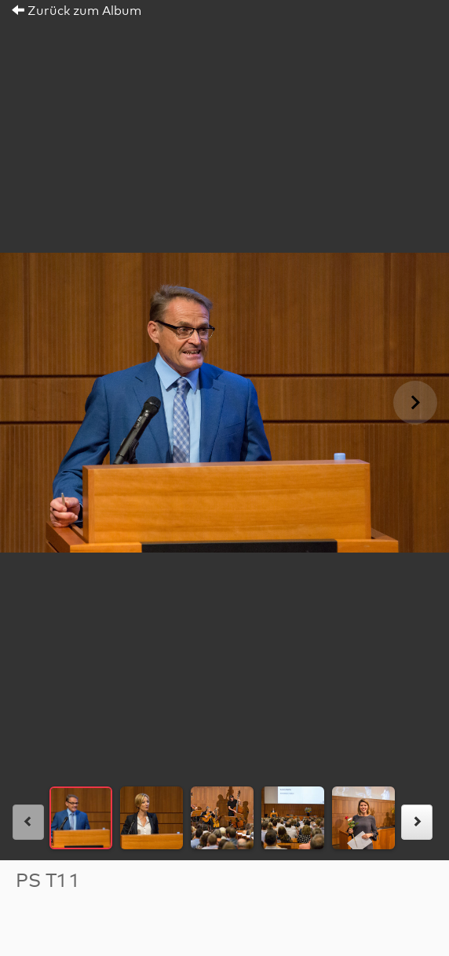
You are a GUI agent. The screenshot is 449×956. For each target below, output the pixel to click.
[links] (28, 822)
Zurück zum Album (76, 11)
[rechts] (417, 822)
